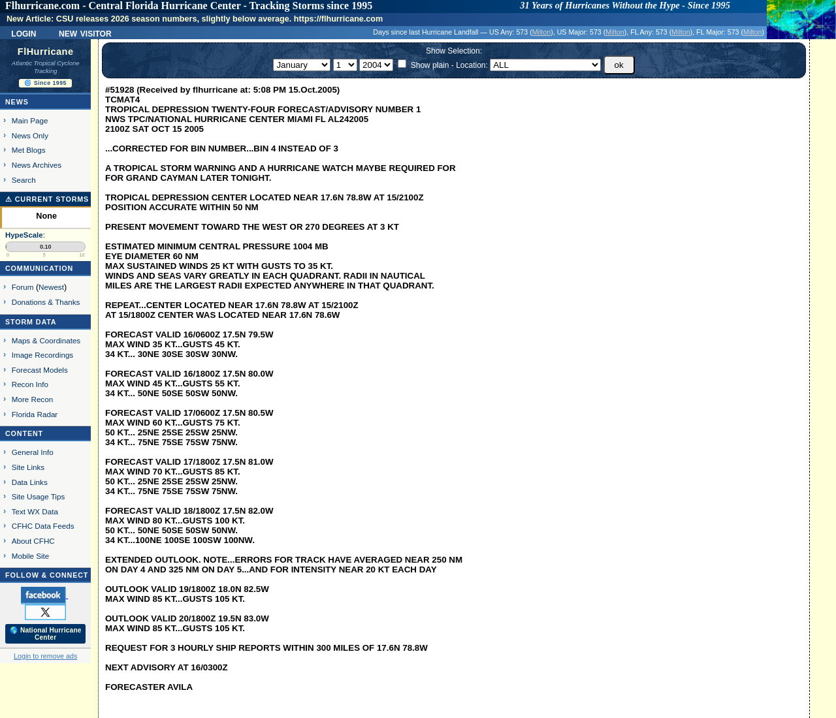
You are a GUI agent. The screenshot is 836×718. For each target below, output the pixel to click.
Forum (23, 287)
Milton (541, 32)
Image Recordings (42, 355)
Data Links (30, 482)
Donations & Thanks (46, 302)
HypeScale (24, 235)
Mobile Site (31, 556)
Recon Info (30, 384)
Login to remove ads (45, 656)
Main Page (30, 120)
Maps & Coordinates (46, 340)
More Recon (32, 399)
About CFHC (33, 541)
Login (23, 32)
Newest (51, 287)
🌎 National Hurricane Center (46, 634)
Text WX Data (35, 511)
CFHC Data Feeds (43, 526)
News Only (30, 135)
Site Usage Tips (38, 496)
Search (24, 180)
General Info (33, 452)
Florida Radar (35, 414)
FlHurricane (46, 51)
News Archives (36, 165)
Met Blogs (29, 150)
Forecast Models (40, 370)
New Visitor (85, 32)
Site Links (28, 467)
